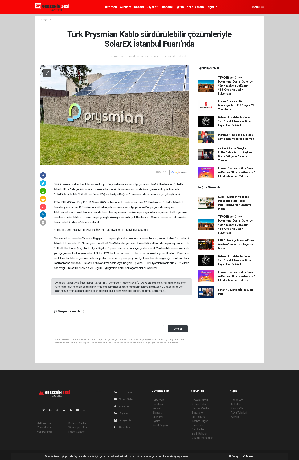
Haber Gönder (76, 431)
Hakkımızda (44, 423)
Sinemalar (198, 425)
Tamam (248, 456)
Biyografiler (237, 408)
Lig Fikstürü (198, 416)
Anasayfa (43, 19)
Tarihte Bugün (200, 421)
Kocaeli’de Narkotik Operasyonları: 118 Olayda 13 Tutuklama (236, 105)
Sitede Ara (237, 400)
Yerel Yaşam (195, 7)
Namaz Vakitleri (201, 408)
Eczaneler (197, 412)
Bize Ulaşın (123, 427)
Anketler (236, 404)
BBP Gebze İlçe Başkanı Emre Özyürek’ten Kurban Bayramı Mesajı (236, 244)
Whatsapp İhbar (77, 427)
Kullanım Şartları (77, 423)
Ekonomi (166, 7)
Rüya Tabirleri (239, 412)
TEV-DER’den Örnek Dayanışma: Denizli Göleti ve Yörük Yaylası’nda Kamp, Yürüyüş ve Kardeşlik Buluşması (235, 85)
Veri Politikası (44, 431)
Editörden (110, 7)
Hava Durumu (200, 400)
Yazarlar (121, 406)
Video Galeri (124, 399)
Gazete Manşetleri (202, 437)
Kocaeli (139, 7)
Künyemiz (122, 420)
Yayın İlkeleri (44, 427)
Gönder (178, 328)
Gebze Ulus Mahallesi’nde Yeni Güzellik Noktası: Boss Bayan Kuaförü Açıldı (235, 121)
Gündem (125, 7)
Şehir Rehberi (199, 433)
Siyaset (152, 7)
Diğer (211, 7)
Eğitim (179, 7)
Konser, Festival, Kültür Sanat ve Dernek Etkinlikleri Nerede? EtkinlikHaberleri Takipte (236, 172)
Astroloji (235, 416)
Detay (233, 456)
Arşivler (121, 413)
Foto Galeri (123, 392)
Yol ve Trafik (199, 404)
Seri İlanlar (198, 429)
